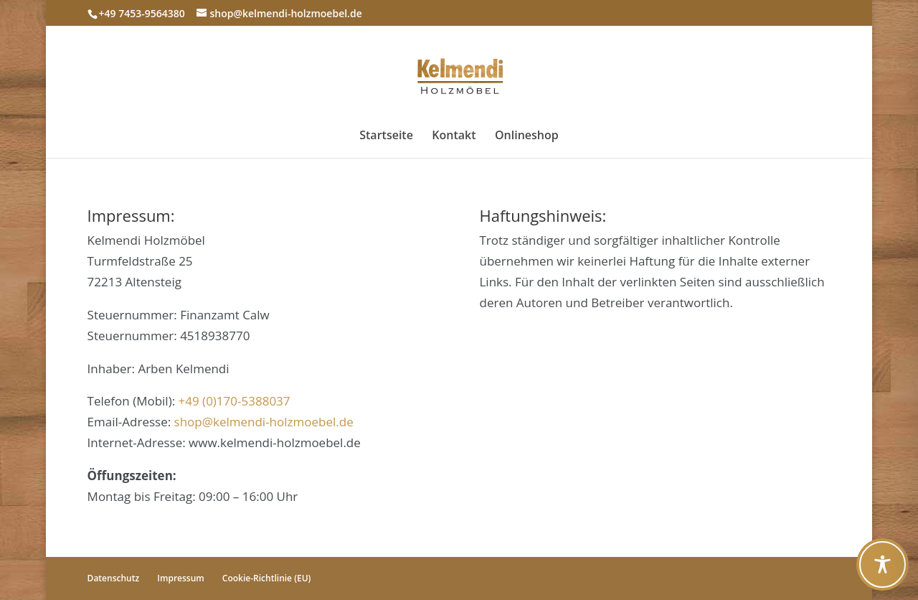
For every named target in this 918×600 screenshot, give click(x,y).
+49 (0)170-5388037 (234, 401)
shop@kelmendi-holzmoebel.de (264, 421)
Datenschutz (113, 578)
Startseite (386, 136)
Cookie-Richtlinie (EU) (266, 578)
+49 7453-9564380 (142, 13)
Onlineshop (527, 136)
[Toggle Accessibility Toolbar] (882, 564)
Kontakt (453, 136)
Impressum (180, 578)
